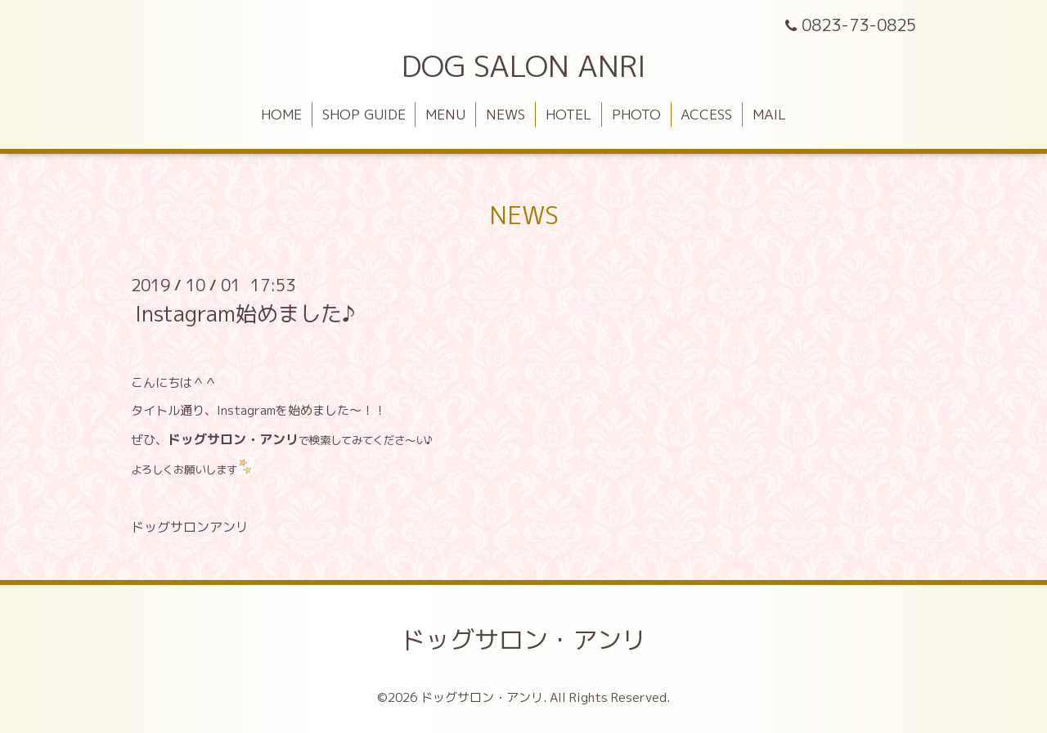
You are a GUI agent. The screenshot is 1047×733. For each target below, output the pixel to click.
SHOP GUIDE (364, 114)
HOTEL (568, 114)
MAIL (769, 114)
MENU (445, 114)
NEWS (505, 114)
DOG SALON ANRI (524, 66)
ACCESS (706, 114)
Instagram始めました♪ (245, 313)
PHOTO (636, 114)
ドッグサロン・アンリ (523, 640)
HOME (281, 114)
